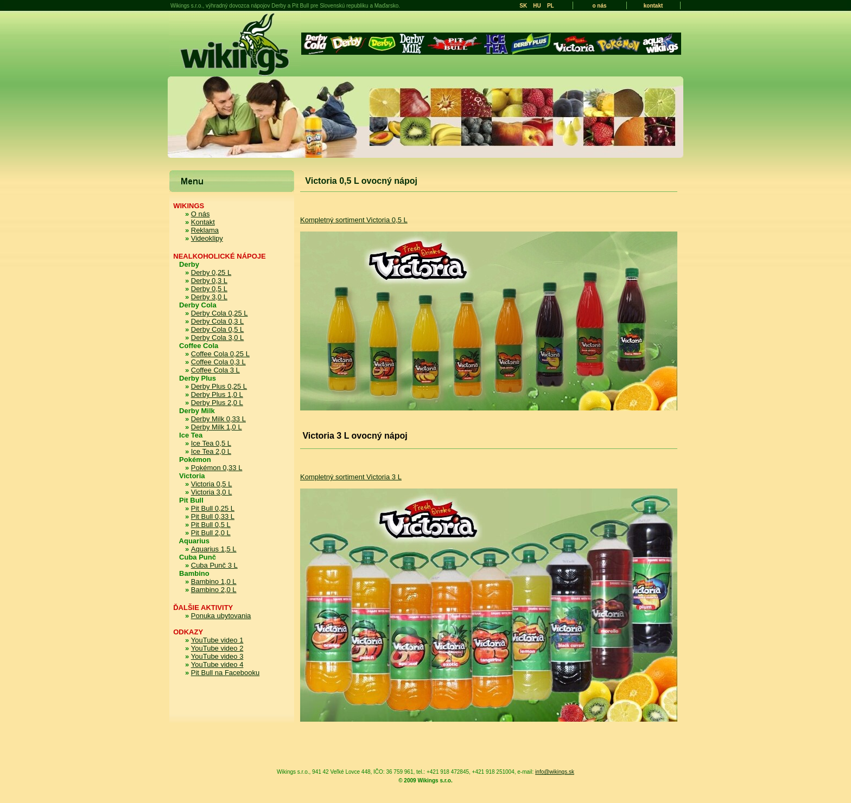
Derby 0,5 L (209, 289)
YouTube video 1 (217, 640)
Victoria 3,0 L (211, 492)
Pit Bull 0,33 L (212, 516)
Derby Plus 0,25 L (219, 386)
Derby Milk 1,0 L (216, 427)
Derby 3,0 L (209, 297)
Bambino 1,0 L (214, 581)
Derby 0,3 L (209, 281)
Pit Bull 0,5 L (211, 525)
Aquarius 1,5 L (214, 549)
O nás (200, 214)
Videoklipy (207, 238)
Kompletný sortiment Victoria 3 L (351, 477)
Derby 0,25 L (211, 272)
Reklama (205, 230)
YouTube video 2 (217, 648)
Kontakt (203, 222)
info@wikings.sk (554, 772)
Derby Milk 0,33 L (218, 419)
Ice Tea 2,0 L (211, 451)
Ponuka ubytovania (221, 616)
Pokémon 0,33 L (217, 468)
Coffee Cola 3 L (215, 370)
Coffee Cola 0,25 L (220, 354)
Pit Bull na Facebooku (225, 673)
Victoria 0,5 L (211, 484)
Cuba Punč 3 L (214, 565)
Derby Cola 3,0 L (217, 337)
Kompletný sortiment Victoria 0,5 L (354, 220)
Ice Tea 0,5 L (211, 443)
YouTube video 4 (217, 664)
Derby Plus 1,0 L (217, 394)
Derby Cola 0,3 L (217, 321)
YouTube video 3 (217, 656)
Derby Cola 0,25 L (219, 313)
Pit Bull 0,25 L (212, 508)
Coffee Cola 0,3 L (218, 362)
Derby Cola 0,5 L (217, 329)
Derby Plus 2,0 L (217, 403)
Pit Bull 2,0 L (211, 533)
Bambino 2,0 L (214, 590)
